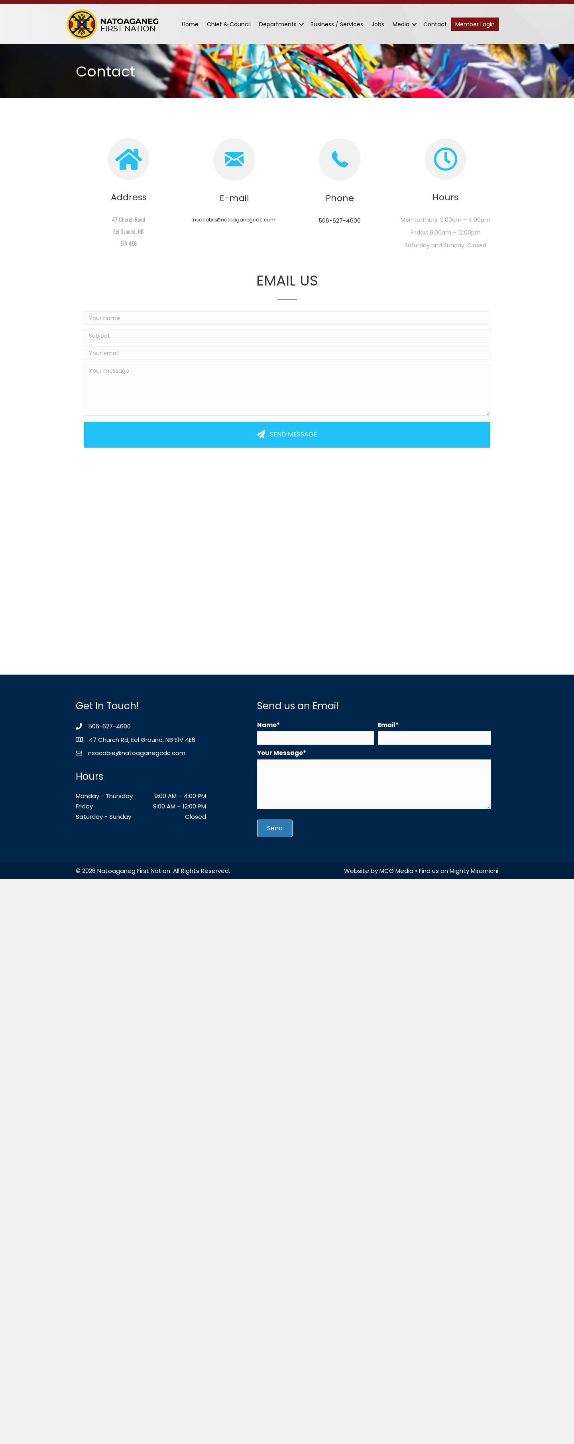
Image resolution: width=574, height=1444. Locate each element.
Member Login (475, 24)
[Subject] (287, 335)
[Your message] (287, 390)
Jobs (378, 24)
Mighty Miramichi (474, 871)
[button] (301, 24)
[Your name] (287, 318)
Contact (435, 24)
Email (386, 725)
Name (267, 725)
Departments (278, 24)
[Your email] (287, 353)
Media (401, 24)
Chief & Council (229, 24)
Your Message (280, 753)
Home (190, 24)
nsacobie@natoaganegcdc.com (234, 219)
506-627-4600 (340, 221)
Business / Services (337, 24)
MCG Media (396, 871)
